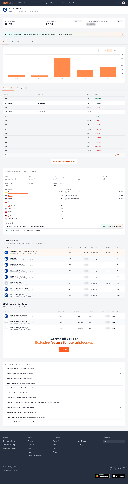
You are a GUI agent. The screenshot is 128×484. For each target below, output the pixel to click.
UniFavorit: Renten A (74, 192)
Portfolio (72, 3)
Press (55, 452)
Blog (54, 448)
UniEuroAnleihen (73, 195)
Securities (61, 3)
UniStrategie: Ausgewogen (18, 315)
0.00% (69, 265)
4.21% (69, 295)
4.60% (69, 252)
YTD (96, 50)
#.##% (91, 24)
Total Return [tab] (36, 42)
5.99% (62, 322)
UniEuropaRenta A (73, 198)
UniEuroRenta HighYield (18, 294)
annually (94, 259)
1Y (100, 50)
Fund (118, 259)
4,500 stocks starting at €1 (27, 226)
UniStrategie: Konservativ (19, 327)
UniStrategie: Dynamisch (18, 321)
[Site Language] (115, 2)
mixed (108, 252)
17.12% (62, 328)
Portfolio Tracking (9, 445)
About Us (56, 441)
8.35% (86, 252)
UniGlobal (13, 258)
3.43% (69, 277)
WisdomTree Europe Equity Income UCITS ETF (25, 251)
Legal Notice (82, 441)
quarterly (94, 252)
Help (29, 452)
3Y (105, 50)
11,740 (80, 316)
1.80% (69, 271)
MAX (115, 50)
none (92, 265)
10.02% (62, 316)
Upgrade (64, 350)
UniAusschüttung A (16, 282)
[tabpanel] (64, 65)
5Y (109, 50)
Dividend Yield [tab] (16, 42)
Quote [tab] (26, 42)
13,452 (80, 322)
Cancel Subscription (35, 456)
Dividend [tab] (5, 42)
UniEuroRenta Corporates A (19, 288)
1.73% (69, 259)
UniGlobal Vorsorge (16, 264)
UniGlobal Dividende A (17, 276)
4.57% (69, 283)
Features (36, 3)
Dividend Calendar (24, 3)
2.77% (69, 289)
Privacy (80, 445)
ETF (118, 252)
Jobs (54, 445)
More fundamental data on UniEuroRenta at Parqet (24, 230)
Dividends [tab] (8, 88)
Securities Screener (9, 448)
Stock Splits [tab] (22, 88)
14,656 (80, 328)
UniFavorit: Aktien (16, 270)
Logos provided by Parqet (10, 470)
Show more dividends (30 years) (64, 161)
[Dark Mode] (119, 3)
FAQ (29, 448)
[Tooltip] (12, 223)
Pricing (44, 3)
